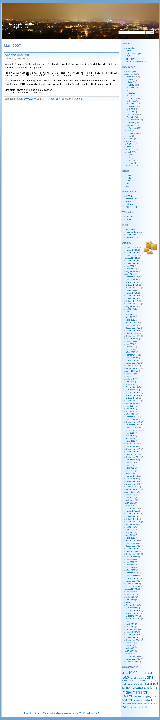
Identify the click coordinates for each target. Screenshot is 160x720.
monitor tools (131, 207)
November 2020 (133, 263)
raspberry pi (132, 114)
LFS (130, 95)
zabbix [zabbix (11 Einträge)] (144, 707)
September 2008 (133, 586)
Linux (129, 82)
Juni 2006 (130, 645)
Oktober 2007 (132, 616)
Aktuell (128, 71)
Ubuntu (132, 104)
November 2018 (133, 282)
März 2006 (130, 653)
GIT (128, 56)
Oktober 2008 (132, 583)
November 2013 (133, 425)
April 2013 (130, 438)
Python (130, 163)
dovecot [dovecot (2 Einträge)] (138, 681)
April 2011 (130, 503)
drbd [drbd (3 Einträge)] (143, 681)
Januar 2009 (131, 575)
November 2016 (133, 331)
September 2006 (133, 640)
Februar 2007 (132, 629)
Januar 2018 (131, 293)
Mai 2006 (130, 648)
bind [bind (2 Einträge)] (136, 678)
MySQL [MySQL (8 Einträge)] (127, 696)
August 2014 (131, 403)
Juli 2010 (130, 527)
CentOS (132, 85)
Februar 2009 (132, 573)
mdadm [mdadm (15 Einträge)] (129, 692)
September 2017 (133, 304)
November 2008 (133, 581)
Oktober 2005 (132, 661)
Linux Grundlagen (134, 53)
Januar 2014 (131, 419)
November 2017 (133, 298)
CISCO (132, 109)
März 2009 (130, 570)
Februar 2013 (132, 444)
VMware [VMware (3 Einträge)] (154, 703)
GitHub (129, 201)
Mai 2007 (130, 624)
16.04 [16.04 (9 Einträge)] (126, 677)
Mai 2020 (130, 269)
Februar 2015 (132, 387)
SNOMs (130, 144)
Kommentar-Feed (133, 235)
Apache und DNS (17, 55)
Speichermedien (134, 120)
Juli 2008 (130, 592)
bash (129, 152)
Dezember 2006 (133, 635)
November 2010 (133, 516)
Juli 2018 (130, 290)
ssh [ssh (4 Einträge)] (138, 703)
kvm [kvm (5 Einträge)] (129, 687)
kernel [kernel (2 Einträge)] (124, 688)
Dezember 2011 (133, 481)
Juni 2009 (130, 562)
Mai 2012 (130, 468)
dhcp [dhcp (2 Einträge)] (144, 678)
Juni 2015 (130, 376)
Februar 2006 (132, 656)
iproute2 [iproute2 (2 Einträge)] (140, 684)
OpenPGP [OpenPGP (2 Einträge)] (152, 697)
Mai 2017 (130, 314)
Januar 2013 (131, 446)
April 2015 (130, 382)
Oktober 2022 (132, 255)
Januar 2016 (131, 357)
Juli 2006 (130, 643)
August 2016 (131, 339)
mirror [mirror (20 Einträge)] (142, 692)
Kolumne (130, 139)
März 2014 (130, 414)
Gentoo (132, 93)
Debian (79, 98)
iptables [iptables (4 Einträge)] (148, 683)
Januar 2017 (131, 325)
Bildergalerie (131, 199)
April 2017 (130, 317)
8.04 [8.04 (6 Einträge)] (125, 672)
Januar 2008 (131, 608)
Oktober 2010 (132, 519)
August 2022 (131, 258)
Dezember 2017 (133, 296)
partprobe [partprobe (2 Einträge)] (139, 700)
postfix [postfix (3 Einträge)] (146, 700)
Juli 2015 (130, 374)
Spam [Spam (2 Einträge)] (134, 703)
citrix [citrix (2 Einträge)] (140, 678)
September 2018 (133, 287)
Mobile (129, 141)
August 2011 (131, 492)
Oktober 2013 (132, 427)
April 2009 (130, 567)
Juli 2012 (130, 462)
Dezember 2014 (133, 392)
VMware (131, 122)
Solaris (132, 101)
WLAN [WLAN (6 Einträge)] (126, 706)
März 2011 (130, 505)
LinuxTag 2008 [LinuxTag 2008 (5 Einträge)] (141, 687)
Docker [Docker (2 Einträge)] (132, 681)
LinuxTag (133, 98)
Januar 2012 (131, 479)
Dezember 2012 (133, 449)
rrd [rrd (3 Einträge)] (150, 700)
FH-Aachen (131, 128)
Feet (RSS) (94, 713)
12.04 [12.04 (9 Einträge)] (142, 673)
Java (129, 157)
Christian (130, 175)
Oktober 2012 (132, 454)
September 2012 (133, 457)
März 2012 (130, 473)
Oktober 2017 (132, 301)
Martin (128, 186)
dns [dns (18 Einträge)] (150, 677)
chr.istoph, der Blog (22, 24)
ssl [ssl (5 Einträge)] (142, 702)
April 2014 (130, 411)
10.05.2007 (30, 98)
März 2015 (130, 384)
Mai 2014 (130, 409)
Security (130, 117)
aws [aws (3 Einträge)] (133, 678)
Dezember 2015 (133, 360)
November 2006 (133, 637)
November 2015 (133, 363)
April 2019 (130, 274)
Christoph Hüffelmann (53, 713)
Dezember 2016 (133, 328)
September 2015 (133, 368)
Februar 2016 (132, 355)
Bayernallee (132, 133)
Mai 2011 (130, 500)
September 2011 (133, 489)
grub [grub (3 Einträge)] (124, 684)
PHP (129, 160)
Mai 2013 (130, 435)
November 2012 (133, 452)
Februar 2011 (132, 508)
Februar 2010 (132, 540)
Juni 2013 (130, 433)
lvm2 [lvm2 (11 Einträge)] (153, 687)
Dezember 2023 (133, 252)
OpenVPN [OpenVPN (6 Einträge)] (128, 699)
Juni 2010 (130, 530)
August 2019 (131, 271)
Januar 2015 (131, 390)
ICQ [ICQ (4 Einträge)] (135, 683)
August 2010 (131, 524)
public (128, 147)
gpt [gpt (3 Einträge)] (154, 681)
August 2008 (131, 589)
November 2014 (133, 395)
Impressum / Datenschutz (137, 61)
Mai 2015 (130, 379)
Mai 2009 (130, 565)
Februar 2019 (132, 277)
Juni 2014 (130, 406)
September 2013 (133, 430)
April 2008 (130, 600)
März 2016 (130, 352)
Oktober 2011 (132, 487)
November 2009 (133, 548)
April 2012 (130, 470)
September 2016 (133, 336)
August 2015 (131, 371)
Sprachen (130, 149)
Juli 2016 (130, 341)
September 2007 (133, 618)
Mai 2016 (130, 347)
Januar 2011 (131, 511)
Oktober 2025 (132, 247)
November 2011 (133, 484)
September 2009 (133, 554)
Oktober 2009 (132, 551)
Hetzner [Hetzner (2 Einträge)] (129, 684)
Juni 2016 (130, 344)
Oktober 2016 (132, 333)
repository (130, 59)
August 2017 (131, 306)
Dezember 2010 (133, 513)
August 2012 (131, 460)
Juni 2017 (130, 312)
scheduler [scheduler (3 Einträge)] (126, 703)
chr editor (131, 79)
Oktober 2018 (132, 285)
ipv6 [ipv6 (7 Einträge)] (155, 683)
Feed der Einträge (134, 232)
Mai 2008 (130, 597)
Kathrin (129, 219)
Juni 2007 (130, 621)
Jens (128, 181)
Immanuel (130, 217)
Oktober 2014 (132, 398)
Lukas (128, 183)
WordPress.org (132, 237)
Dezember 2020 (133, 261)
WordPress (84, 713)
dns (58, 98)
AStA (129, 130)
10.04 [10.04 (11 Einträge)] (132, 673)
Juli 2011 (130, 495)
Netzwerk (131, 106)
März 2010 (130, 538)
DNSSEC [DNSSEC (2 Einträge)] (125, 681)
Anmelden (130, 229)
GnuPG (129, 51)
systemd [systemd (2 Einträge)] (147, 703)
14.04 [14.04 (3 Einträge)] (149, 673)
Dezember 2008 (133, 578)
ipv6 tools (130, 204)
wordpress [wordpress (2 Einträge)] (134, 707)
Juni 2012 (130, 465)
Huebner (129, 178)
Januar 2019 (131, 279)
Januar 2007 (131, 632)
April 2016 (130, 349)
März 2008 (130, 602)
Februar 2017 (132, 322)
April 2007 (130, 627)
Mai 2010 (130, 532)
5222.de (129, 196)
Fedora (132, 90)
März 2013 (130, 441)
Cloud (131, 112)
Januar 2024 (131, 250)
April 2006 (130, 651)
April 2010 (130, 535)
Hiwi (129, 136)
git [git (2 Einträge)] (152, 681)
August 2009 (131, 557)
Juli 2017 (130, 309)
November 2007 (133, 613)
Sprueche (130, 165)
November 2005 (133, 659)
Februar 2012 (132, 476)
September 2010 (133, 522)
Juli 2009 (130, 559)
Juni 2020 (130, 266)
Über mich (130, 48)
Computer (130, 77)
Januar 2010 (131, 543)
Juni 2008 (130, 594)
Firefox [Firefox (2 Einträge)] (148, 681)
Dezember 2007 (133, 610)
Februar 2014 (132, 417)
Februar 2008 (132, 605)
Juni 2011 (130, 497)
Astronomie (130, 74)
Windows (131, 125)
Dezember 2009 (133, 546)
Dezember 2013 (133, 422)
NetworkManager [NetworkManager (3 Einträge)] (141, 697)
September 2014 (133, 400)
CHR (44, 98)
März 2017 (130, 320)
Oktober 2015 (132, 365)
